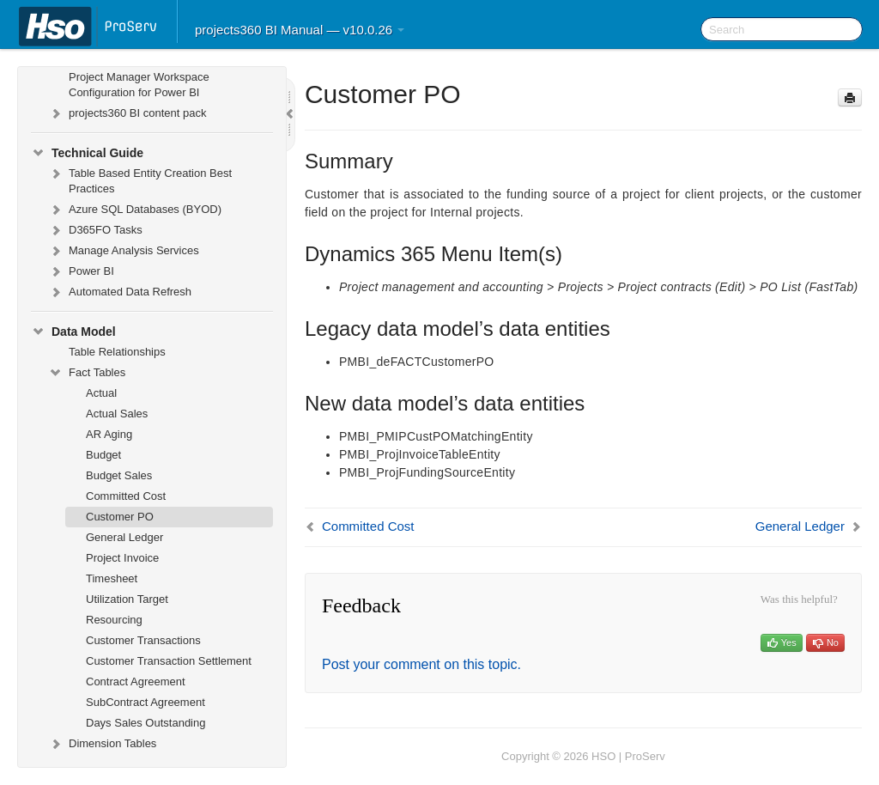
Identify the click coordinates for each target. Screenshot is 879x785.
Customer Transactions (143, 640)
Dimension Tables (102, 743)
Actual (101, 392)
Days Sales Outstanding (145, 722)
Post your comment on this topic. (421, 664)
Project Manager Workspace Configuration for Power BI (139, 84)
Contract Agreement (135, 681)
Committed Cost (126, 496)
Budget (103, 454)
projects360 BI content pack (127, 113)
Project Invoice (122, 557)
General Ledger (124, 537)
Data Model (73, 331)
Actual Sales (117, 413)
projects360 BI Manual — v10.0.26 (299, 29)
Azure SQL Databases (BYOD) (134, 209)
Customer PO (120, 516)
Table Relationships (117, 351)
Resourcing (114, 619)
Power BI (81, 271)
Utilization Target (127, 599)
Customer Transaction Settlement (169, 660)
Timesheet (111, 578)
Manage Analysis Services (123, 250)
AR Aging (109, 434)
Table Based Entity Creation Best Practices (140, 179)
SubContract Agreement (145, 702)
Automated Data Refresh (119, 292)
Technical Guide (87, 153)
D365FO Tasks (95, 230)
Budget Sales (119, 475)
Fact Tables (86, 372)
